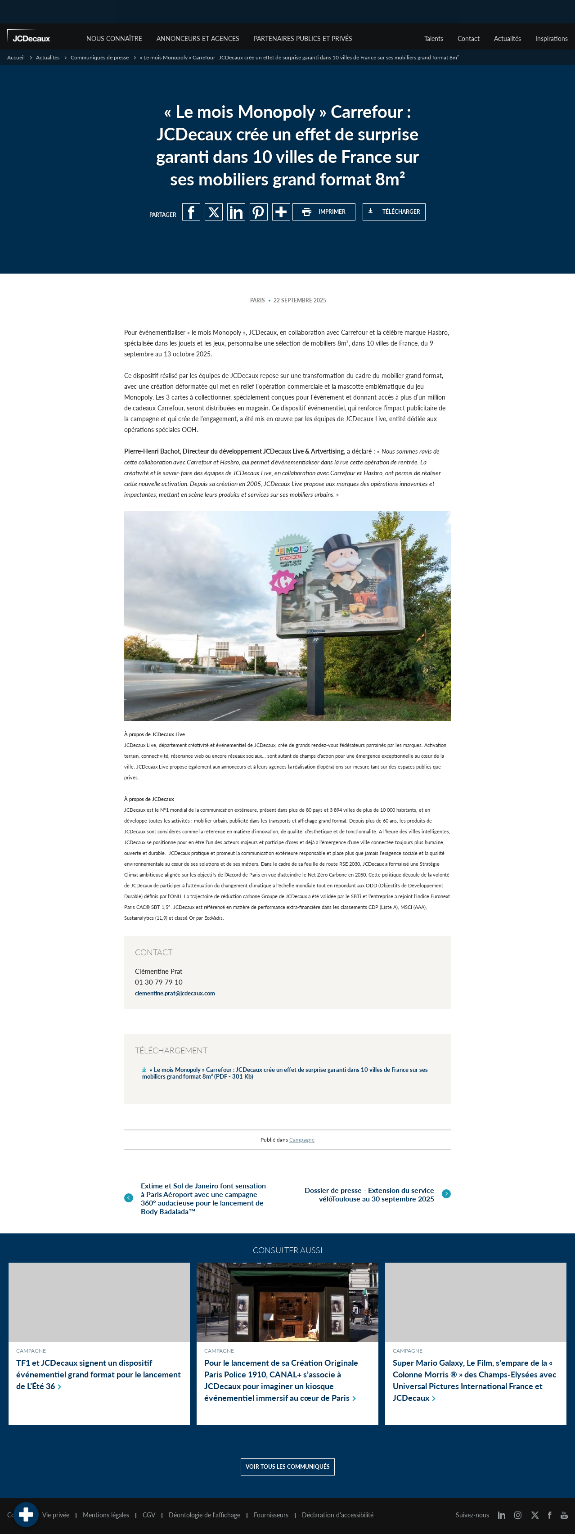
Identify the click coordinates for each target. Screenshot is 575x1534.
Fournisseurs (271, 1515)
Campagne (301, 1139)
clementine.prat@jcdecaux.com (175, 993)
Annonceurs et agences (198, 38)
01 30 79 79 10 (159, 982)
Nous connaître (114, 38)
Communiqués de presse (100, 57)
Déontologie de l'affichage (204, 1515)
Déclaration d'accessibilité (337, 1515)
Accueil (16, 57)
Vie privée (55, 1515)
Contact (469, 38)
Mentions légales (106, 1515)
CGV (149, 1515)
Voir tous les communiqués (288, 1466)
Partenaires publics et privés (303, 38)
